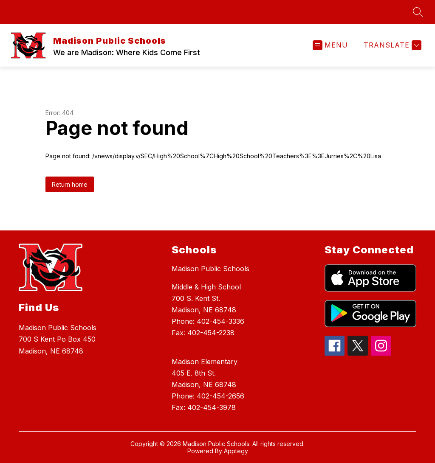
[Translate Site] (391, 45)
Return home (70, 184)
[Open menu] (330, 45)
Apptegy (236, 451)
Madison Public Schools (210, 268)
